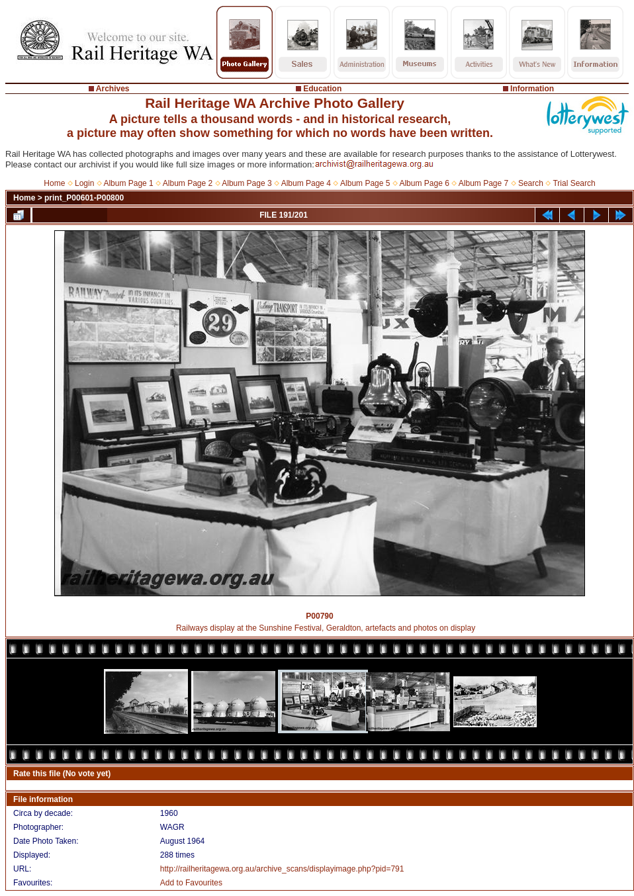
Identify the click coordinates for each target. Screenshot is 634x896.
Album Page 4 (306, 183)
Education (322, 88)
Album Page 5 (365, 183)
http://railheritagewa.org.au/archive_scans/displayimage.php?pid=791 (282, 869)
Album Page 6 (424, 183)
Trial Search (574, 183)
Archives (113, 88)
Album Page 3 (246, 183)
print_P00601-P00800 (84, 197)
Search (530, 183)
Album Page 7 (483, 183)
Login (84, 183)
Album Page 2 (187, 183)
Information (532, 88)
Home (54, 183)
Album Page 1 (128, 183)
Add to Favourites (191, 882)
